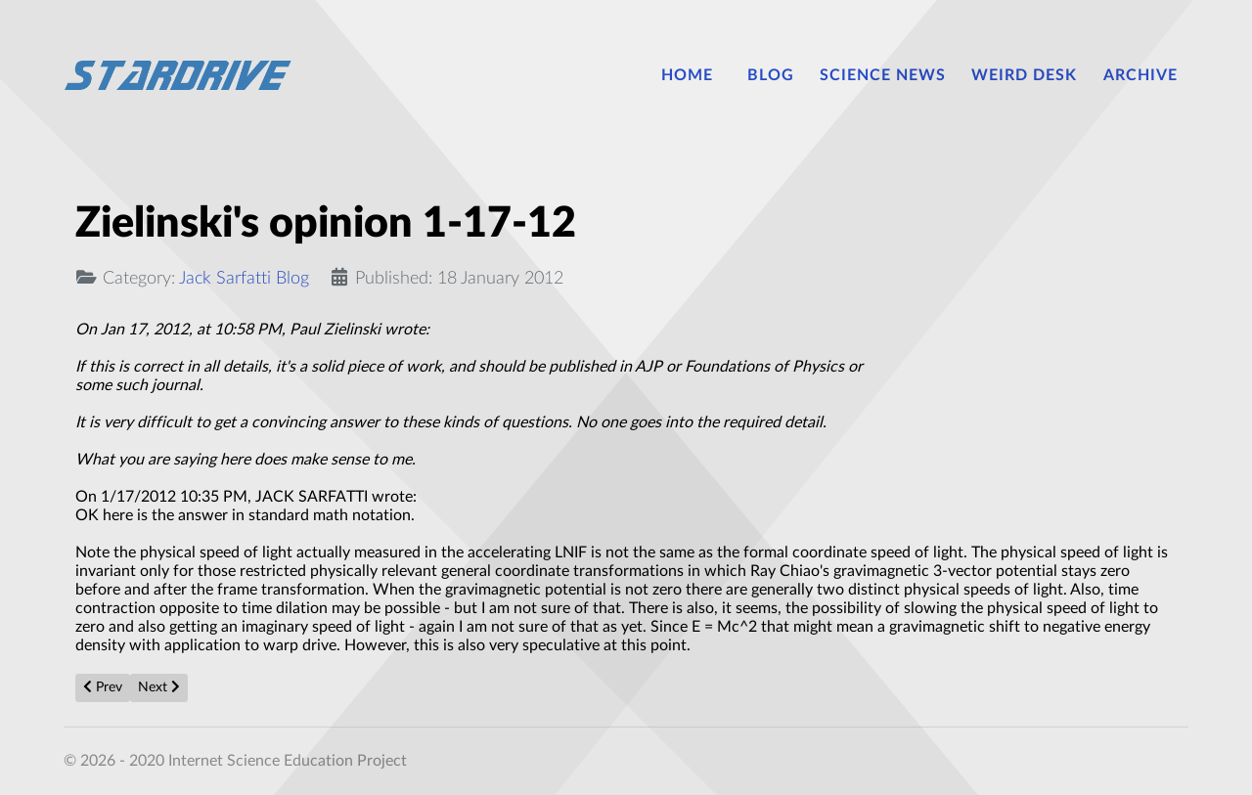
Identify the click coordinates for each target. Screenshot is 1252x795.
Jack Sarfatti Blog (244, 278)
